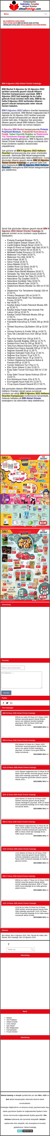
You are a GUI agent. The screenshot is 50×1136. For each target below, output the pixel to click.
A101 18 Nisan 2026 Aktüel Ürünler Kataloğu (19, 849)
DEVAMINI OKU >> (41, 727)
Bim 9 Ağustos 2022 (18, 935)
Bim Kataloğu (13, 937)
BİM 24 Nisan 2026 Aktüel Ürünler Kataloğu (19, 740)
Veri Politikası (12, 1020)
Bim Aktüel (6, 935)
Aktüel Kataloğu (30, 1127)
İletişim (9, 1018)
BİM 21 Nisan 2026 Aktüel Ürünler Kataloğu (19, 822)
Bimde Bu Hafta (37, 935)
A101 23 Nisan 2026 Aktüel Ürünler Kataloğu (19, 767)
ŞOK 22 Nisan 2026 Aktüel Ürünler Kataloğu (19, 795)
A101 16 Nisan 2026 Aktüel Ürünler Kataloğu (19, 903)
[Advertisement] (25, 56)
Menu (6, 14)
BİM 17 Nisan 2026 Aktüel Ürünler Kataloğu (19, 876)
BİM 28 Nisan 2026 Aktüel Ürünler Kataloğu (19, 713)
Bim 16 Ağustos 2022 (27, 937)
